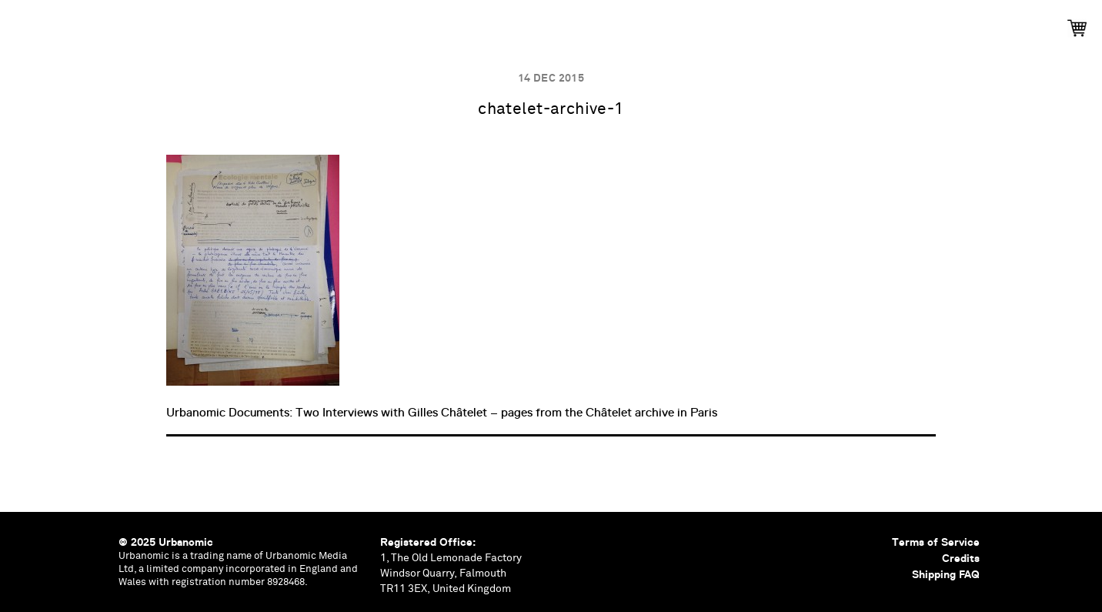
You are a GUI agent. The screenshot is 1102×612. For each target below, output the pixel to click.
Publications (343, 23)
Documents (595, 23)
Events (429, 23)
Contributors (697, 23)
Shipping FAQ (946, 574)
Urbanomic (25, 25)
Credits (961, 558)
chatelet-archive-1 (551, 110)
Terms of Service (936, 542)
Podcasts (507, 23)
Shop (781, 23)
